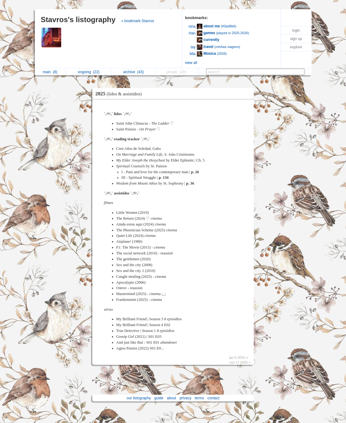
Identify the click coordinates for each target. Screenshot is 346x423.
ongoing (89, 72)
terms (199, 398)
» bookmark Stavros (137, 21)
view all (191, 63)
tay (193, 47)
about (171, 398)
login (296, 30)
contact (214, 398)
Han (192, 33)
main (50, 72)
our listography (139, 398)
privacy (185, 398)
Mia (192, 54)
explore (296, 47)
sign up (296, 39)
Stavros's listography (78, 19)
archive (133, 72)
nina (192, 26)
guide (158, 398)
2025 (120, 94)
